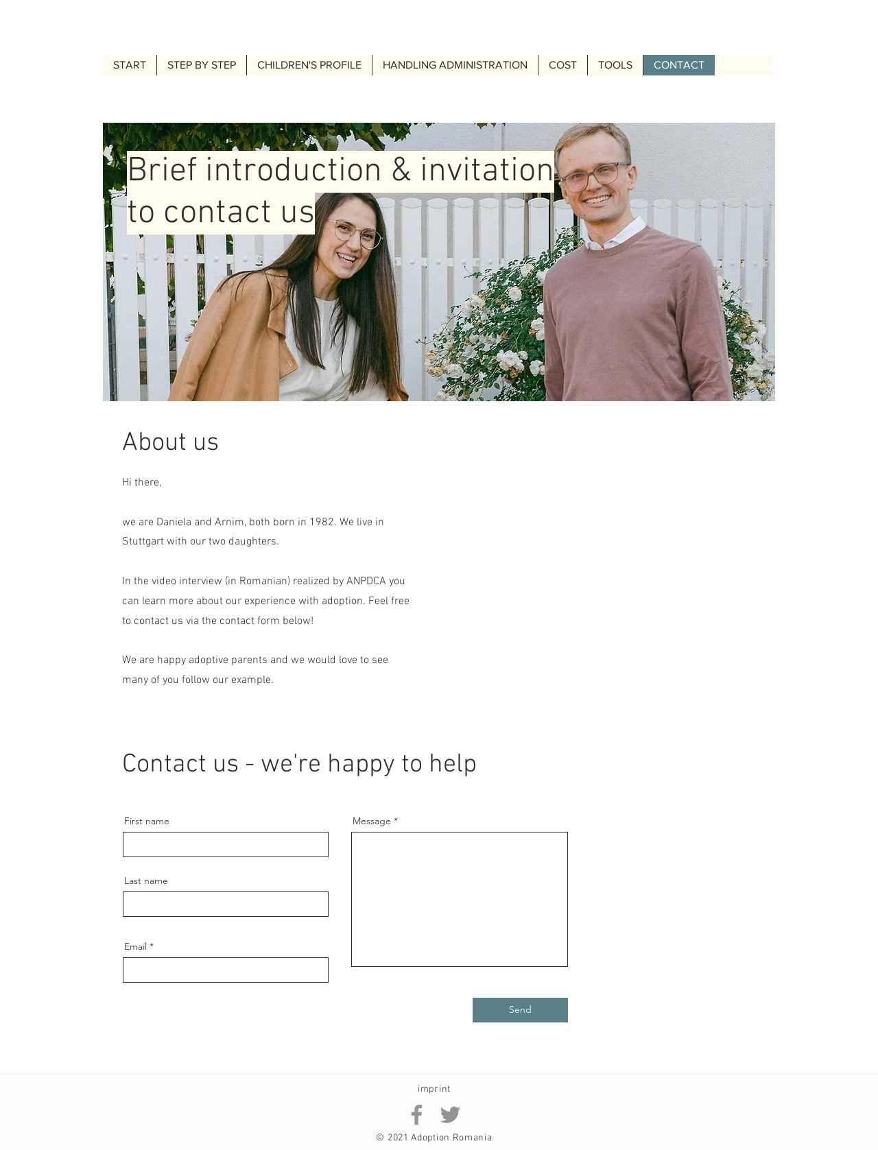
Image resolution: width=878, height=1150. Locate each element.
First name (146, 821)
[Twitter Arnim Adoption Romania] (450, 1114)
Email (135, 946)
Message (372, 821)
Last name (146, 880)
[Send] (520, 1010)
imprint (434, 1089)
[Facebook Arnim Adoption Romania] (416, 1114)
